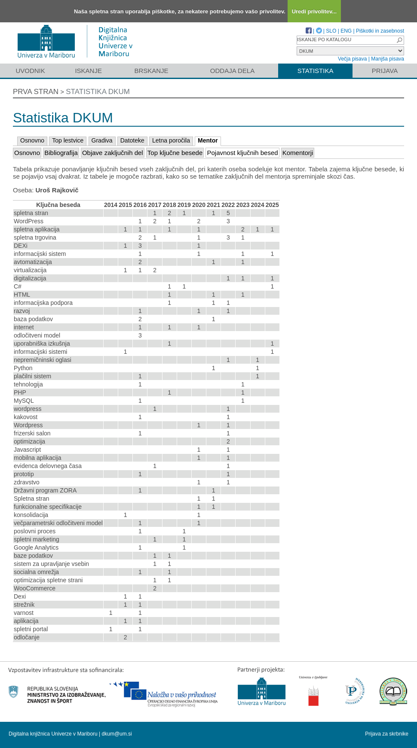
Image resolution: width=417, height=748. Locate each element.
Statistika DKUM (98, 92)
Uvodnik (30, 70)
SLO (331, 31)
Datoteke (132, 140)
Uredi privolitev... (314, 11)
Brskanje (151, 70)
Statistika (315, 70)
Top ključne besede (174, 152)
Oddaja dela (232, 70)
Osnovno (32, 140)
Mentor (208, 140)
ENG (346, 31)
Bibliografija (61, 152)
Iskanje (88, 70)
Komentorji (297, 152)
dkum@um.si (117, 734)
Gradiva (102, 140)
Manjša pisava (387, 59)
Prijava (385, 70)
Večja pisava (352, 59)
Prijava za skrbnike (386, 734)
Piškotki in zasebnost (380, 31)
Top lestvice (67, 140)
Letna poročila (171, 140)
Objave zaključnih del (112, 152)
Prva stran (35, 92)
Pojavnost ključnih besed (242, 152)
